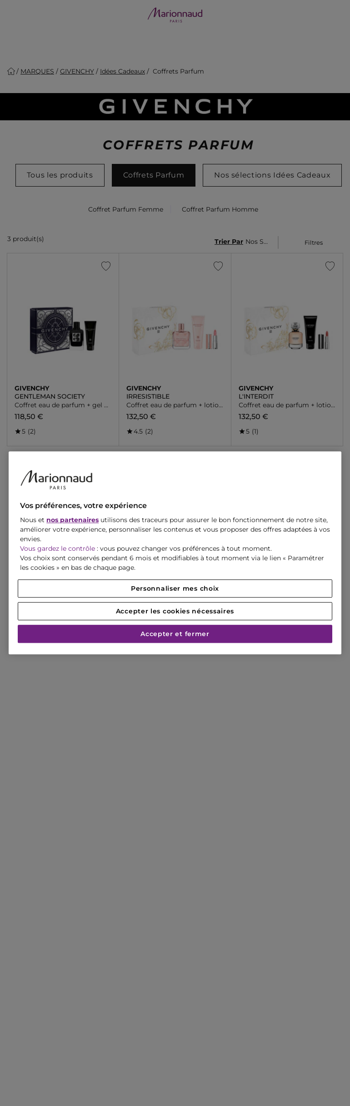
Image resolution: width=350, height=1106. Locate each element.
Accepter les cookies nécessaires (175, 611)
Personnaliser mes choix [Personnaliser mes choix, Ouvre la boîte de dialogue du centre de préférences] (175, 589)
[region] (175, 552)
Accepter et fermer (175, 634)
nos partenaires (72, 520)
